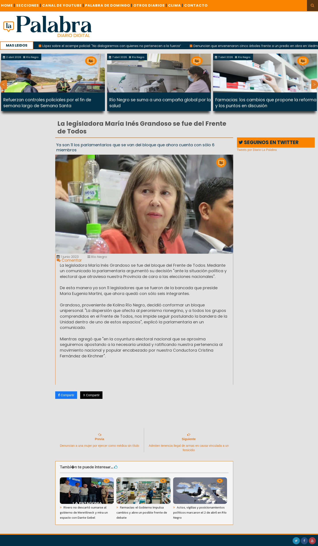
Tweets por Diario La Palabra (257, 150)
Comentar (69, 260)
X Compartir (91, 395)
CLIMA (175, 5)
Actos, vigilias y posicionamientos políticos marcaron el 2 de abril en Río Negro (200, 512)
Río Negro (97, 256)
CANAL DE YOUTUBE (63, 5)
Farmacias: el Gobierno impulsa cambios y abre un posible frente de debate (141, 512)
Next (314, 84)
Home (8, 5)
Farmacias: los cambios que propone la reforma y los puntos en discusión (265, 103)
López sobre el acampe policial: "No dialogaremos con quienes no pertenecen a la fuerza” (115, 46)
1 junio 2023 (68, 256)
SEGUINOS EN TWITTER (268, 142)
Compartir (66, 395)
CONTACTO (196, 5)
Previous (3, 84)
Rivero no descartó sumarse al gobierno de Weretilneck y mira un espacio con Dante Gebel (84, 512)
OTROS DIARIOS (150, 5)
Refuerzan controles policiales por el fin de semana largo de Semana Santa (47, 103)
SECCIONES (28, 5)
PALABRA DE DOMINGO (108, 5)
